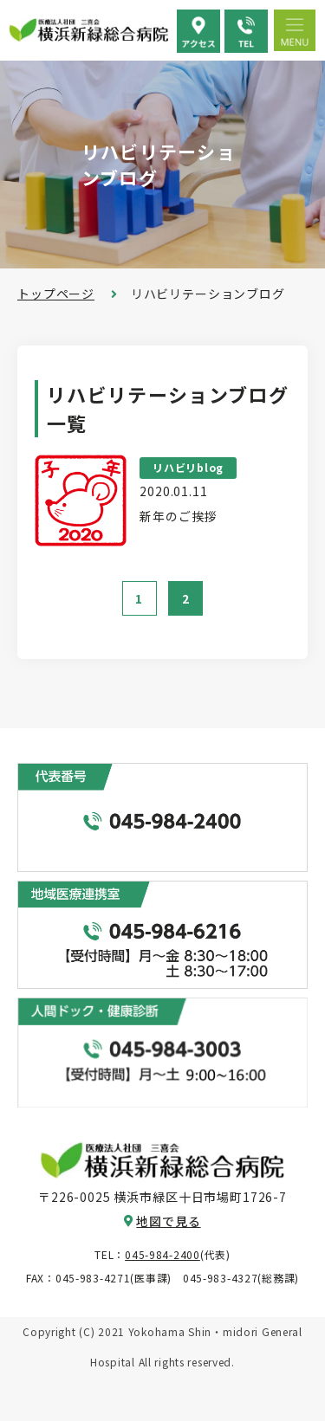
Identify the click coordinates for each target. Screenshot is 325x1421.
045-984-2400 (162, 1254)
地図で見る (168, 1221)
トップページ (55, 293)
